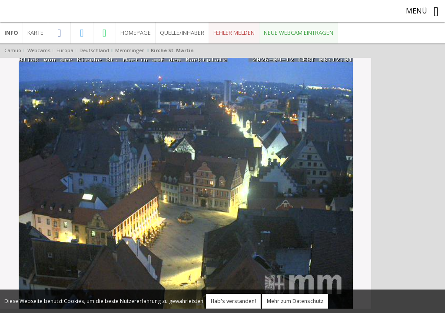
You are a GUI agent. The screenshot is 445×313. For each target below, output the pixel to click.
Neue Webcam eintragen (298, 33)
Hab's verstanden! (233, 301)
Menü (422, 11)
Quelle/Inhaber (182, 33)
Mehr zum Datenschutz (295, 301)
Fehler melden (234, 33)
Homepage (135, 33)
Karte (35, 33)
